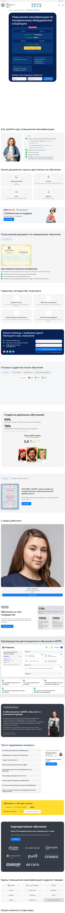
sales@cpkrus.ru (47, 145)
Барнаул (11, 895)
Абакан (54, 885)
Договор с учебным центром (20, 478)
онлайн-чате (34, 143)
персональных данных (56, 352)
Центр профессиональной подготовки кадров (10, 5)
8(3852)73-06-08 (36, 4)
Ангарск (11, 890)
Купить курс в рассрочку (32, 811)
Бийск (53, 895)
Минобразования (26, 499)
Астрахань (54, 890)
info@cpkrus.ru (61, 1)
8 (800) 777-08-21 (48, 141)
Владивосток (32, 900)
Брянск (11, 900)
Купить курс (9, 219)
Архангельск (32, 890)
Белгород (32, 895)
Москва (11, 885)
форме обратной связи (37, 147)
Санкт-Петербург (32, 885)
